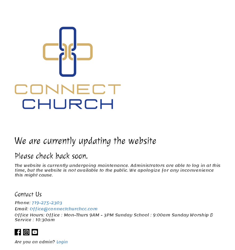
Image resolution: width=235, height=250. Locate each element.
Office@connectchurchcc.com (63, 209)
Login (62, 242)
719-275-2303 (47, 203)
